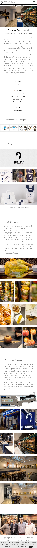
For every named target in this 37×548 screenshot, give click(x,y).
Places (18, 107)
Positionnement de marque (18, 96)
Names (19, 90)
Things (18, 78)
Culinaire (18, 84)
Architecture (18, 110)
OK (31, 546)
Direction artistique (18, 93)
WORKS (15, 5)
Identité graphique (18, 102)
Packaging (18, 81)
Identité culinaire (18, 99)
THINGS (23, 5)
